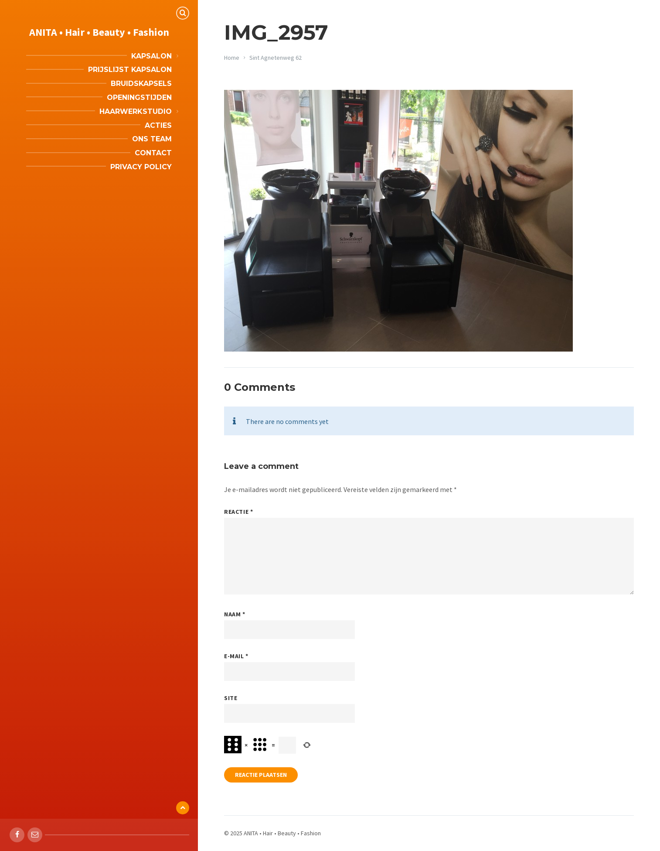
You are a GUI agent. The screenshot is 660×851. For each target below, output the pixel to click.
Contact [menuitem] (153, 153)
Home (231, 58)
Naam (234, 614)
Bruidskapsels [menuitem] (141, 83)
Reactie (238, 512)
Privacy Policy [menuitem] (141, 167)
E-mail (236, 656)
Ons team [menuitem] (152, 139)
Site (230, 698)
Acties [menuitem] (158, 125)
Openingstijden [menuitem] (139, 97)
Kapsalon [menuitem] (151, 56)
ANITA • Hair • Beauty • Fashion (99, 32)
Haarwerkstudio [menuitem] (135, 111)
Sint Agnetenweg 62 (275, 58)
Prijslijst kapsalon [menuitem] (130, 69)
